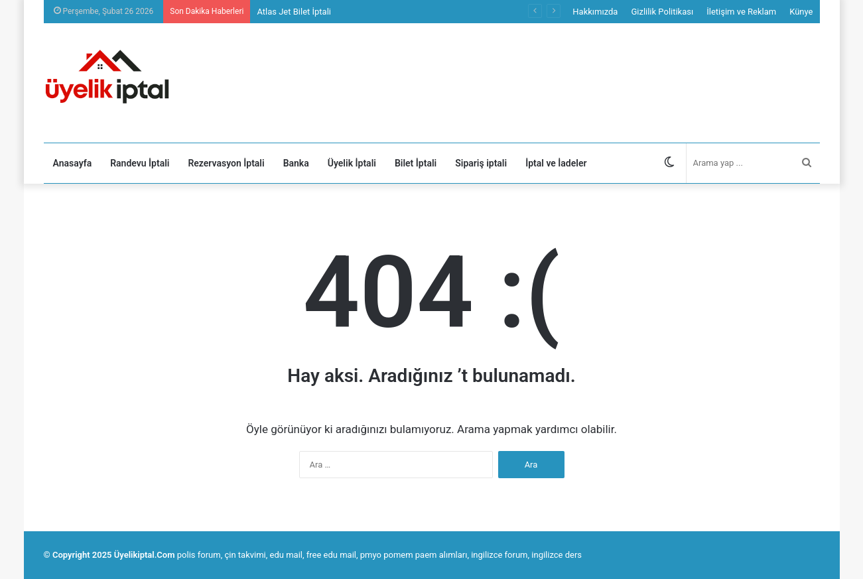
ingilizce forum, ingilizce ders (526, 555)
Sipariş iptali (481, 163)
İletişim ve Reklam (741, 12)
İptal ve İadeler (555, 163)
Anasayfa (72, 163)
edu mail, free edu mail (313, 555)
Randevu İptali (139, 163)
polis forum (199, 555)
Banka (296, 163)
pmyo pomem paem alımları (414, 555)
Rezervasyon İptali (226, 163)
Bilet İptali (415, 163)
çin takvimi (244, 555)
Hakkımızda (595, 12)
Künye (801, 12)
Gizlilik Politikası (662, 12)
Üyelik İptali (352, 163)
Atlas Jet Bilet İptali (294, 12)
